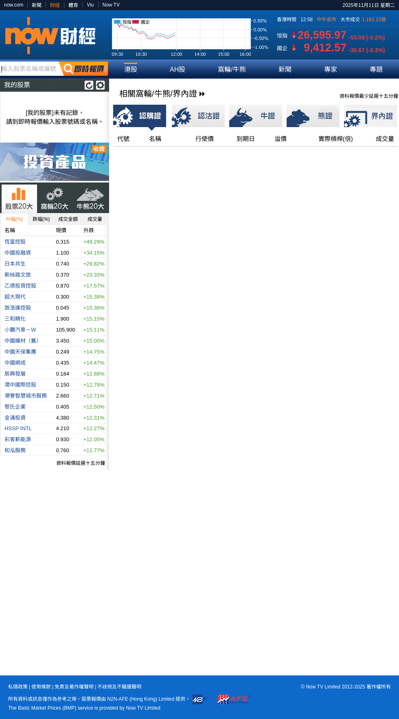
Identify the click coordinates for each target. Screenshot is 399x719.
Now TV (111, 5)
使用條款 (41, 687)
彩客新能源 (17, 439)
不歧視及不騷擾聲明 (119, 687)
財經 (55, 5)
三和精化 (15, 319)
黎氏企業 (15, 407)
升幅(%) (14, 219)
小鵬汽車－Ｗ (20, 330)
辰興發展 (15, 374)
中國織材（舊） (23, 341)
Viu (90, 5)
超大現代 (15, 297)
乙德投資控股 (20, 286)
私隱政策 (18, 687)
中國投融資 (17, 253)
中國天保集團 (20, 352)
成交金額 (68, 219)
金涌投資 (15, 418)
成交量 (95, 219)
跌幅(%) (41, 219)
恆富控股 (15, 242)
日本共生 (15, 264)
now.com (13, 5)
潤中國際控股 (20, 385)
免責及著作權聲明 (74, 687)
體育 (73, 5)
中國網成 (15, 363)
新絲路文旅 (17, 275)
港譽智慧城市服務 (25, 396)
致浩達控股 (17, 308)
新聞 (37, 5)
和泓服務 (15, 450)
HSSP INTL (18, 428)
